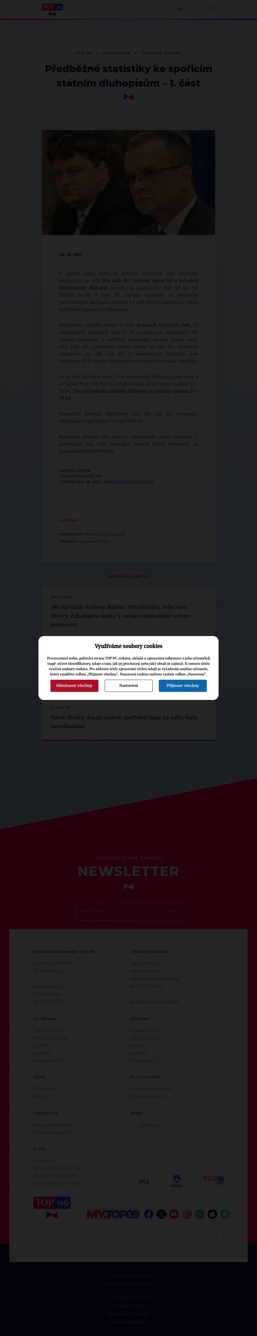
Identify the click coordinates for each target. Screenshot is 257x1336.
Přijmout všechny (183, 685)
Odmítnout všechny (74, 685)
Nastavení (128, 685)
